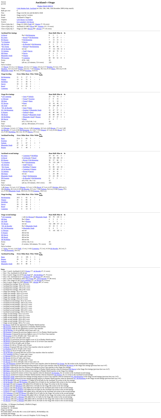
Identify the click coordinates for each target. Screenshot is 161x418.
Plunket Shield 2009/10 (45, 6)
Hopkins (41, 26)
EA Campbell (21, 22)
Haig (21, 128)
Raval (32, 26)
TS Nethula (5, 51)
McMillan (4, 82)
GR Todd (4, 106)
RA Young (5, 46)
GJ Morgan (30, 217)
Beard (3, 86)
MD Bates (4, 53)
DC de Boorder (7, 108)
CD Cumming (6, 96)
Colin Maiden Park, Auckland (26, 8)
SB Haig (4, 101)
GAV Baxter (21, 20)
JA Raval (4, 35)
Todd (30, 24)
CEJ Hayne (30, 22)
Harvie (25, 42)
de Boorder (26, 44)
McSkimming (30, 35)
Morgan (39, 29)
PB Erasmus (5, 58)
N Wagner (4, 112)
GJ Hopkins (6, 42)
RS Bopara (4, 40)
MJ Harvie (4, 119)
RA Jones (4, 37)
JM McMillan (5, 117)
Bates (53, 69)
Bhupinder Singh (6, 55)
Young (20, 69)
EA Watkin (29, 20)
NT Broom (4, 103)
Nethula (37, 69)
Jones (35, 67)
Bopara (20, 67)
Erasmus (28, 70)
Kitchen (50, 67)
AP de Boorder (6, 49)
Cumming (26, 58)
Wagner (37, 24)
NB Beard (4, 115)
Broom (30, 29)
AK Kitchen (5, 44)
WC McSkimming (7, 110)
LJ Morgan (4, 99)
